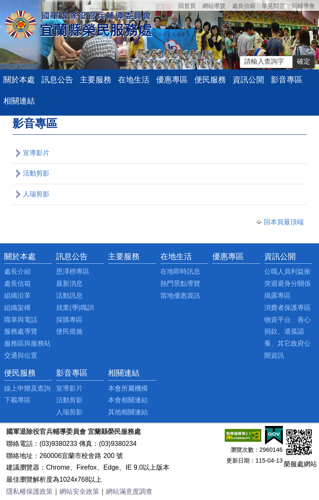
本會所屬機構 (128, 388)
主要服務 (95, 79)
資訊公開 (248, 79)
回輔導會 (303, 5)
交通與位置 (20, 355)
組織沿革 (17, 295)
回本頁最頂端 (284, 221)
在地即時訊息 (180, 271)
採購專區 (69, 319)
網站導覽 (214, 5)
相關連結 (19, 101)
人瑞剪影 (36, 194)
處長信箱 (243, 5)
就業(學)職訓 (75, 307)
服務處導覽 (20, 331)
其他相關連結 (128, 412)
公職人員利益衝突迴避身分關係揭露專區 (287, 283)
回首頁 (187, 5)
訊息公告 (57, 79)
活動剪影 (36, 173)
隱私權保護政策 (29, 491)
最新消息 (69, 283)
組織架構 (17, 307)
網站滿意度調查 (129, 491)
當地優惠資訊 (180, 295)
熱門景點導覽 (180, 283)
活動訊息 (69, 295)
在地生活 (134, 79)
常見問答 (273, 5)
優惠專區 (172, 79)
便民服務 (210, 79)
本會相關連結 (128, 399)
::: (6, 256)
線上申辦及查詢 (27, 388)
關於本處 (19, 79)
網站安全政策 (79, 491)
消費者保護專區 (287, 307)
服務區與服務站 (27, 343)
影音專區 (286, 79)
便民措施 (69, 331)
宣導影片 (36, 152)
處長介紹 (17, 271)
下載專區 (17, 399)
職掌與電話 (20, 319)
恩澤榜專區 (72, 271)
